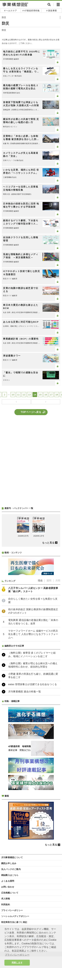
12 (24, 394)
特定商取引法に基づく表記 (14, 922)
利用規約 (5, 904)
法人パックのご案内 (11, 869)
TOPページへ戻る (31, 412)
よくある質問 (7, 881)
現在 (40, 580)
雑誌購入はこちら (10, 875)
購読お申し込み (8, 863)
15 (40, 394)
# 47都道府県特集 (31, 10)
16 (46, 394)
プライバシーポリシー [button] (17, 955)
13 (29, 394)
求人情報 (5, 898)
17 (51, 394)
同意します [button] (17, 962)
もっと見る (48, 542)
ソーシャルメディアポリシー (15, 916)
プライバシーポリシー (12, 910)
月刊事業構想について (12, 857)
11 (18, 394)
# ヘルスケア (10, 10)
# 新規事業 (51, 10)
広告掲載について (10, 893)
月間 (57, 580)
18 (56, 394)
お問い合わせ (7, 887)
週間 (48, 580)
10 (13, 394)
